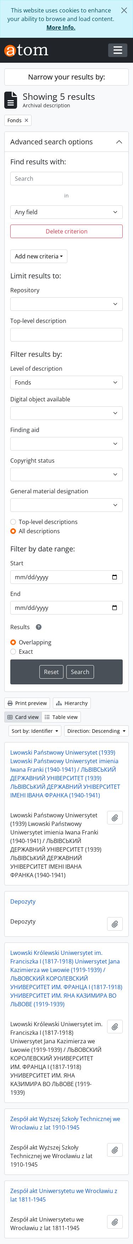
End (15, 594)
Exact (26, 652)
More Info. (61, 27)
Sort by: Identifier (33, 731)
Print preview (27, 703)
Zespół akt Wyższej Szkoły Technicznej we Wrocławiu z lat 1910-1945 (65, 1123)
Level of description (36, 368)
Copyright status (32, 460)
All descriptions (39, 531)
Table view (61, 717)
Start (16, 563)
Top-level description (38, 321)
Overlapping (35, 642)
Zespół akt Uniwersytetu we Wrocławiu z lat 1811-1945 (63, 1195)
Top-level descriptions (48, 522)
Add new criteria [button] (37, 256)
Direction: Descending (94, 731)
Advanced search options (51, 141)
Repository (24, 290)
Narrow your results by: (66, 77)
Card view (23, 717)
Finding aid (24, 430)
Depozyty (22, 901)
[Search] (66, 178)
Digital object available (40, 399)
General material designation (49, 491)
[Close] (124, 10)
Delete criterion (67, 231)
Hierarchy (72, 703)
